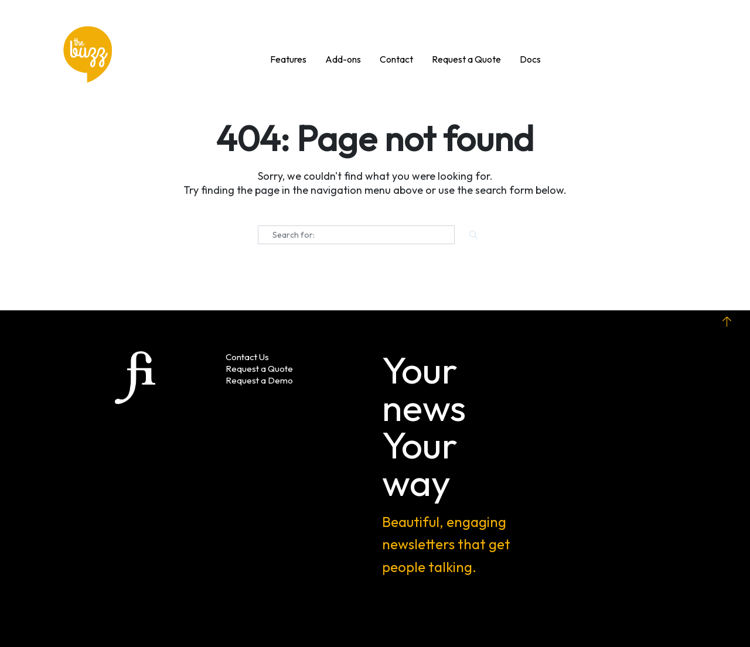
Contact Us (247, 356)
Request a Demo (259, 380)
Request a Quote (259, 368)
